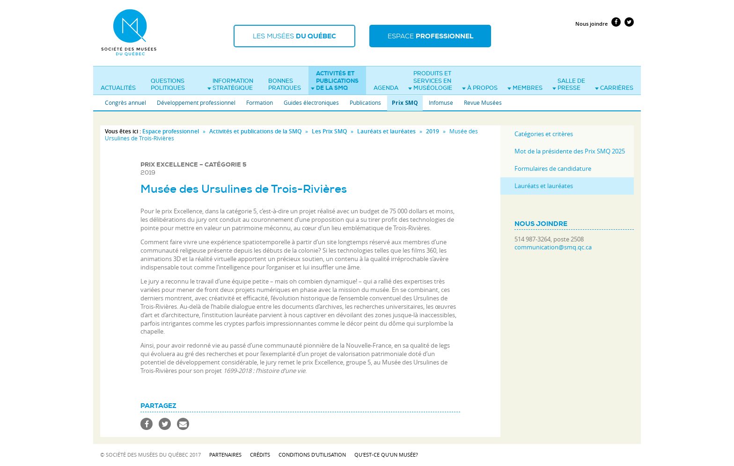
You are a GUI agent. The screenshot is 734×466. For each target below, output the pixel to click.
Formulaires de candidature (552, 168)
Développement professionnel (196, 102)
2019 (432, 131)
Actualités (118, 88)
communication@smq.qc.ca (553, 247)
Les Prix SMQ (329, 131)
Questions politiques (168, 84)
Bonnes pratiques (284, 84)
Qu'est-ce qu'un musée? (386, 454)
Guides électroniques (311, 102)
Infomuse (441, 102)
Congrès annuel (125, 102)
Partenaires (225, 454)
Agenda (386, 88)
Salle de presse (568, 84)
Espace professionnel (170, 131)
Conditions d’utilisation (312, 454)
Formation (259, 102)
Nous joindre (591, 23)
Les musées (294, 36)
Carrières (614, 88)
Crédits (260, 454)
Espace (430, 36)
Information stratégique (230, 84)
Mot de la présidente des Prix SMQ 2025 (569, 151)
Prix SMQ (405, 103)
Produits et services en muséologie (430, 81)
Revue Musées (483, 102)
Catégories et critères (543, 134)
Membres (525, 88)
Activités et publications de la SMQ (335, 81)
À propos (480, 88)
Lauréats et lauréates (386, 131)
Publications (365, 102)
